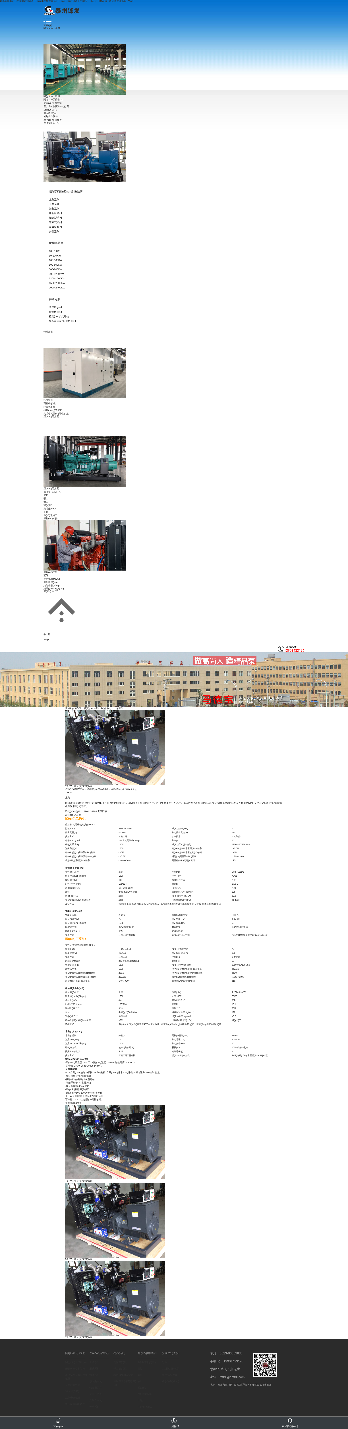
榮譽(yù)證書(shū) (53, 103)
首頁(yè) (48, 25)
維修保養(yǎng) (52, 585)
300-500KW (55, 264)
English (47, 639)
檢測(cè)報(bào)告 (53, 119)
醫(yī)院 (48, 505)
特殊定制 (55, 299)
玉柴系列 (54, 204)
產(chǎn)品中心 (52, 122)
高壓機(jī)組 (55, 307)
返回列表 (102, 811)
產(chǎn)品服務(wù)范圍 (56, 106)
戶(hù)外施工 (50, 515)
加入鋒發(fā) (50, 113)
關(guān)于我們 (52, 28)
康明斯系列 (55, 213)
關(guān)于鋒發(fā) (53, 99)
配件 (46, 575)
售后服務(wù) (50, 582)
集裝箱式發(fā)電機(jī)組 (62, 320)
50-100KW (55, 255)
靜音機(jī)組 (55, 311)
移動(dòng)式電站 (59, 316)
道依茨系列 (55, 222)
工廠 (46, 512)
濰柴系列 (54, 208)
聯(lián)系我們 (51, 591)
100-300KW (55, 260)
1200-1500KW (57, 278)
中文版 (47, 634)
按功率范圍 (56, 243)
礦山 (46, 498)
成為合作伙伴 (51, 116)
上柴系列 (54, 199)
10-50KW (54, 251)
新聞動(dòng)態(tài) (54, 588)
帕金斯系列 (55, 217)
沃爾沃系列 (55, 226)
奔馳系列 (54, 231)
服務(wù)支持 (50, 518)
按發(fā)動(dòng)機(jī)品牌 (66, 191)
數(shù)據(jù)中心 (53, 491)
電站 (46, 495)
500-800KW (55, 269)
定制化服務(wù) (52, 578)
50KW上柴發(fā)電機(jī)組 (88, 1099)
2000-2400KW (57, 287)
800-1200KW (56, 273)
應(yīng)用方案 (51, 416)
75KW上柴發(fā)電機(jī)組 (78, 1337)
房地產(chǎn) (50, 508)
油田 (46, 502)
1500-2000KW (57, 283)
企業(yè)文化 (50, 109)
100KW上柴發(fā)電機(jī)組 (89, 1096)
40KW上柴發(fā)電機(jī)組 (78, 1181)
